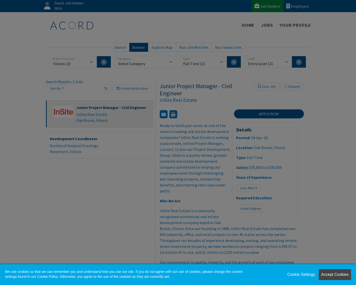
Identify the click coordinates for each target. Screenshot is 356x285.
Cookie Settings (301, 274)
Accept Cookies (335, 274)
